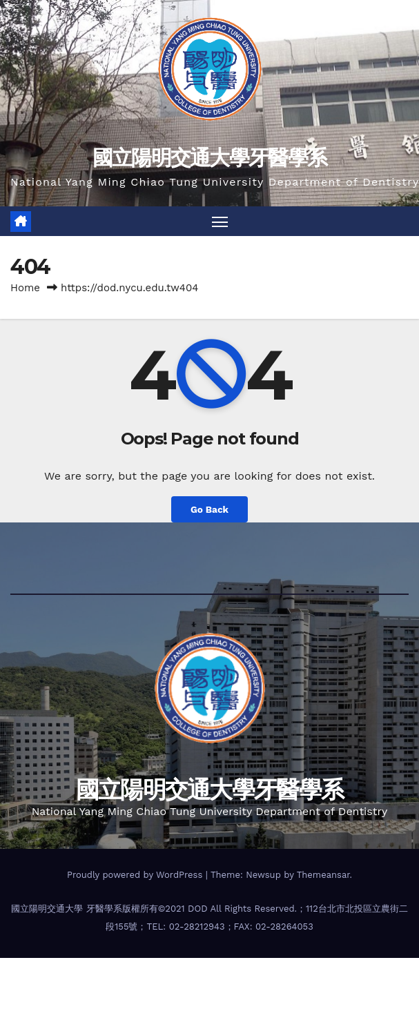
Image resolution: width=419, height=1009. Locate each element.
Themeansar (323, 875)
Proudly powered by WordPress (136, 875)
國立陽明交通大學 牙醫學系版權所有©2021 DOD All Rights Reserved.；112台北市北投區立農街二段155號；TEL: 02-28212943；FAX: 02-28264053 (209, 917)
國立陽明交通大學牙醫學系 (209, 157)
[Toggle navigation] (219, 221)
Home (25, 288)
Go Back (209, 509)
